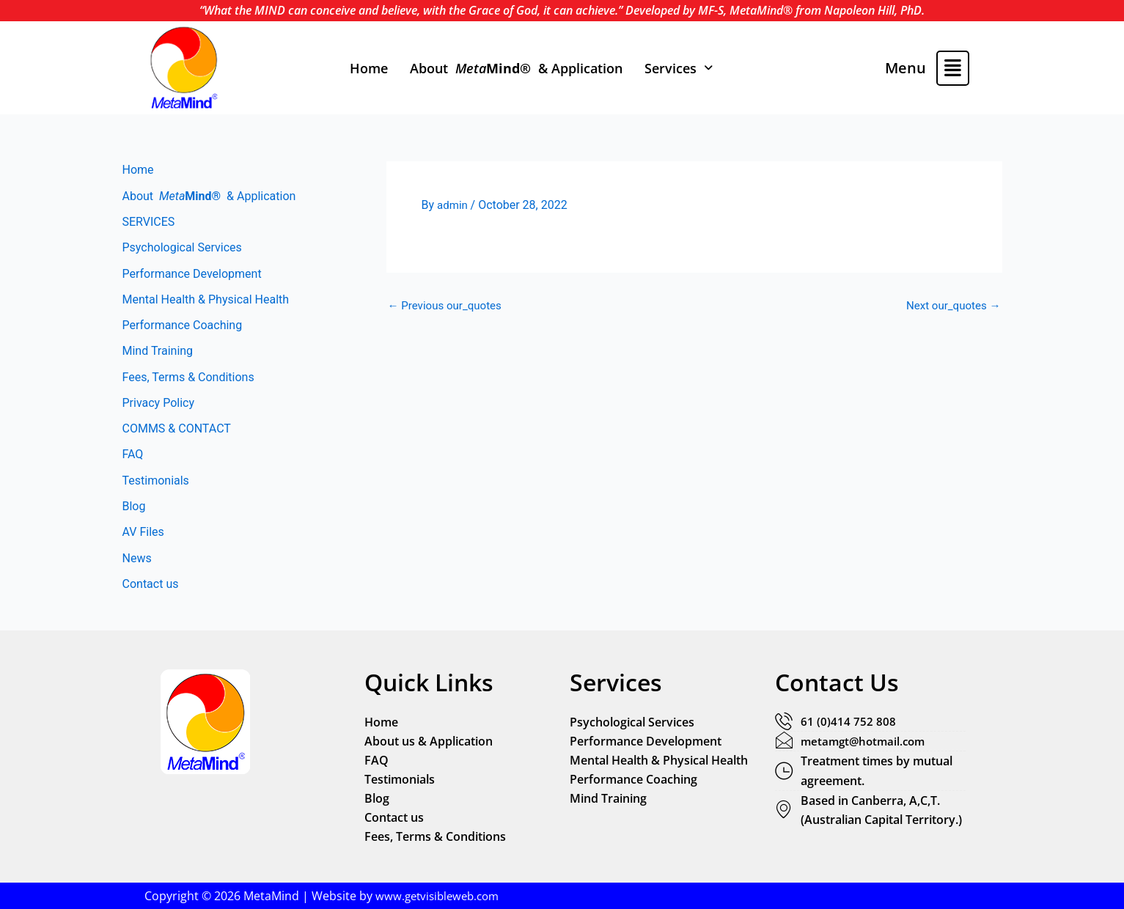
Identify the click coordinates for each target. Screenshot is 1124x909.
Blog (134, 513)
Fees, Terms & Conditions (188, 381)
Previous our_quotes (448, 306)
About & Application (516, 68)
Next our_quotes (950, 306)
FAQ (133, 460)
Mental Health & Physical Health (206, 302)
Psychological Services (182, 249)
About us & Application (428, 741)
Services (678, 68)
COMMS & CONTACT (176, 434)
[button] (678, 68)
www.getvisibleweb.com (441, 896)
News (137, 566)
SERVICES (148, 222)
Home (369, 68)
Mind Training (158, 354)
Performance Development (192, 275)
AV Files (143, 539)
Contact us (150, 592)
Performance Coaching (182, 328)
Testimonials (155, 486)
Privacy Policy (158, 407)
